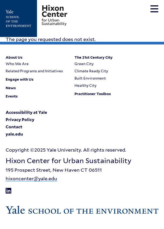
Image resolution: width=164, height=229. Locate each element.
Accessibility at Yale (26, 112)
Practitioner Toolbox (92, 94)
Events (12, 96)
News (11, 88)
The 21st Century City (93, 57)
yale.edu (14, 134)
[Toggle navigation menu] (154, 9)
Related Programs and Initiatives (34, 71)
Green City (84, 64)
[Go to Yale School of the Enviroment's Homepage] (21, 18)
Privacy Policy (20, 120)
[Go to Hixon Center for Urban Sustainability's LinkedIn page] (8, 190)
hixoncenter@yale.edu (31, 178)
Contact (14, 127)
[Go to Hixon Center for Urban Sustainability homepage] (54, 15)
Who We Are (17, 64)
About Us (14, 57)
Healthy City (85, 86)
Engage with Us (19, 79)
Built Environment (90, 78)
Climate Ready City (91, 71)
